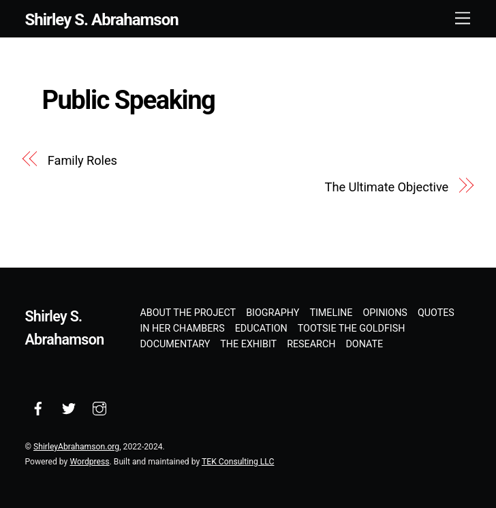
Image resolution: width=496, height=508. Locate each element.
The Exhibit (248, 343)
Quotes (436, 312)
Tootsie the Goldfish (351, 328)
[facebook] (38, 407)
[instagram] (99, 407)
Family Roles (82, 160)
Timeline (330, 312)
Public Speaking (128, 100)
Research (311, 343)
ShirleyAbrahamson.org (76, 446)
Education (261, 328)
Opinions (384, 312)
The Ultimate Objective (387, 187)
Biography (272, 312)
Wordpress (89, 461)
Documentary (175, 343)
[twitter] (68, 407)
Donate (364, 343)
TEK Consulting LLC (238, 461)
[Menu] (462, 18)
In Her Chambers (182, 328)
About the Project (188, 312)
